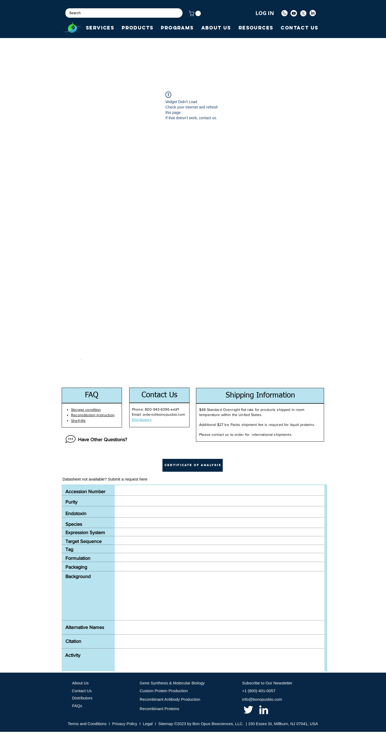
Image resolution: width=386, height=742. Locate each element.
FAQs (77, 705)
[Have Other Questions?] (95, 439)
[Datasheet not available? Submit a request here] (105, 479)
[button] (195, 13)
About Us (80, 683)
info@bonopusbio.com (262, 699)
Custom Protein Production (164, 690)
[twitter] (248, 709)
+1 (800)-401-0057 (259, 690)
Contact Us (82, 690)
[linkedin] (263, 709)
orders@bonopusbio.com (164, 414)
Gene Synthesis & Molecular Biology (172, 683)
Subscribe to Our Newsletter (267, 683)
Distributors (82, 698)
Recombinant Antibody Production (170, 699)
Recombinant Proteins (159, 708)
